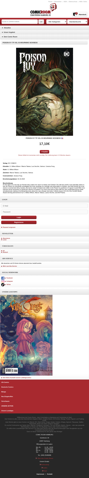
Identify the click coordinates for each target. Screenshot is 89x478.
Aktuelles (7, 28)
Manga (3, 392)
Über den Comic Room (44, 458)
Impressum (40, 474)
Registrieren (18, 222)
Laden (44, 468)
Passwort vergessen (9, 227)
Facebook (7, 278)
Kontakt (49, 474)
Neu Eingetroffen (7, 396)
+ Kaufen (44, 152)
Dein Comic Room (10, 37)
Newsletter (58, 1)
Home (50, 1)
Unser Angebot (9, 32)
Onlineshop (44, 464)
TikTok (6, 284)
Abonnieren (6, 238)
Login (19, 217)
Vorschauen (5, 401)
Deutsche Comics (7, 387)
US (4, 251)
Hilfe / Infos (83, 1)
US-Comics (5, 382)
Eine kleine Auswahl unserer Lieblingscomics (16, 377)
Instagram (7, 281)
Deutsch (5, 252)
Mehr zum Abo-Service (9, 266)
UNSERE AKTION (7, 406)
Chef (44, 471)
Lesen (5, 240)
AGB (65, 1)
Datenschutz (73, 1)
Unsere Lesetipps (7, 410)
